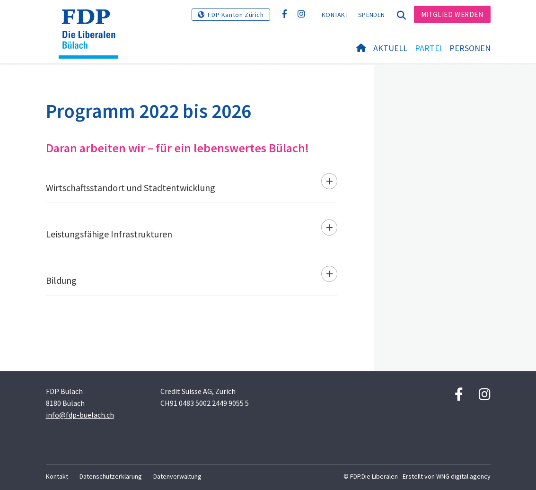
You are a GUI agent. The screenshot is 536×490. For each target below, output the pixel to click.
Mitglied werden (452, 14)
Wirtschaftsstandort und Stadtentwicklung (130, 187)
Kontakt (335, 14)
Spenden (371, 14)
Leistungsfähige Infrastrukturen (109, 234)
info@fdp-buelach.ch (80, 415)
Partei (428, 48)
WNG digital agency (463, 476)
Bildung (61, 280)
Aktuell (390, 48)
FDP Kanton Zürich (236, 14)
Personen (470, 48)
